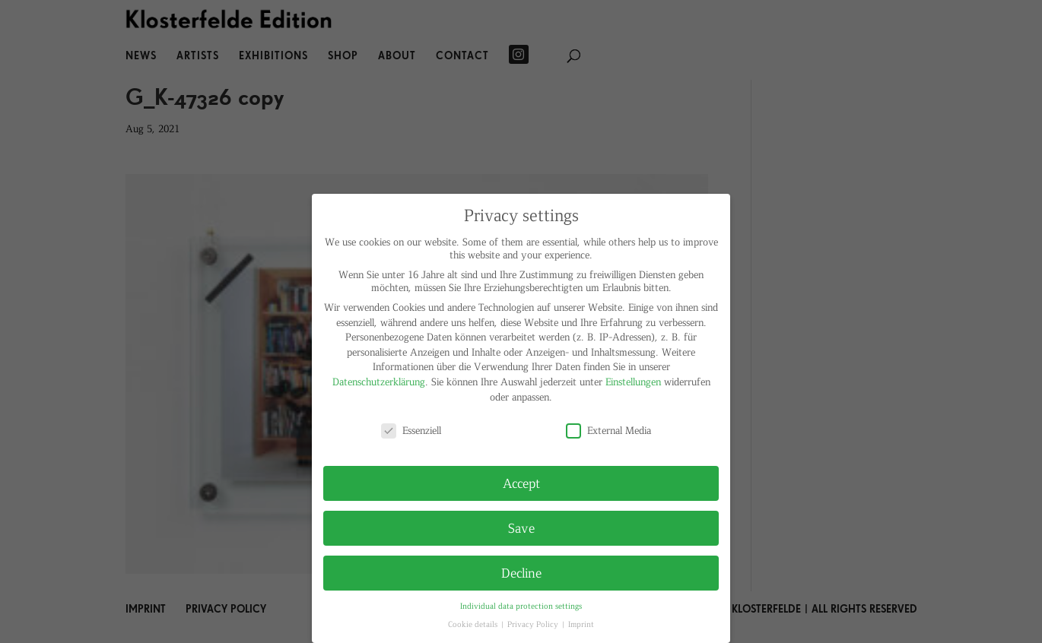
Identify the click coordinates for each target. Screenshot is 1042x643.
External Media (608, 429)
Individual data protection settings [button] (521, 605)
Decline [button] (521, 572)
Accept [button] (521, 482)
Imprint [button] (581, 624)
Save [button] (521, 527)
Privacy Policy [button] (534, 624)
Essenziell (411, 429)
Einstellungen (633, 381)
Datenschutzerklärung (378, 381)
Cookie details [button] (474, 624)
